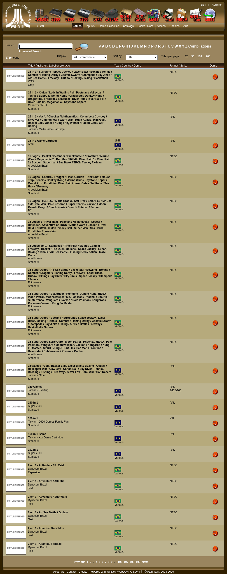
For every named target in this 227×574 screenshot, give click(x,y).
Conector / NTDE (38, 105)
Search (10, 45)
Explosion (34, 472)
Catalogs (128, 26)
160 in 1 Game (37, 434)
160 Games (35, 386)
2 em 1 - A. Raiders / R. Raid (46, 465)
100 (199, 56)
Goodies (174, 26)
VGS (31, 81)
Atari (31, 144)
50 (192, 56)
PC (30, 210)
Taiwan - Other (37, 375)
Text (30, 488)
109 (138, 562)
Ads (185, 26)
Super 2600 (35, 406)
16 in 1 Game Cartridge (43, 140)
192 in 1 (33, 449)
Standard (33, 108)
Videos (161, 26)
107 (126, 562)
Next (145, 562)
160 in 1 (33, 402)
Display (61, 56)
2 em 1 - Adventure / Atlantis (46, 481)
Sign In (205, 4)
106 (120, 562)
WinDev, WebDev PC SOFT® (124, 571)
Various (119, 80)
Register (217, 4)
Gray (31, 84)
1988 (118, 140)
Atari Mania (35, 258)
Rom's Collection (109, 26)
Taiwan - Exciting (38, 390)
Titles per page (170, 56)
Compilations (199, 46)
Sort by (117, 56)
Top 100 (90, 26)
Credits (82, 571)
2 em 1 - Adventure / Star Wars (47, 496)
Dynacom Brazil (37, 468)
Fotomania (34, 282)
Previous (79, 562)
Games (77, 26)
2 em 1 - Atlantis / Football (44, 543)
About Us (58, 571)
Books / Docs (146, 26)
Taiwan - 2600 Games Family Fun (48, 421)
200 (208, 56)
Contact (71, 571)
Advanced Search (30, 51)
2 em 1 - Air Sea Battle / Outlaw (48, 512)
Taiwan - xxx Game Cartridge (45, 437)
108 (132, 562)
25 (186, 56)
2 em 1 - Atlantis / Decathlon (46, 528)
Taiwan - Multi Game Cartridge (46, 129)
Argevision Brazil (38, 165)
